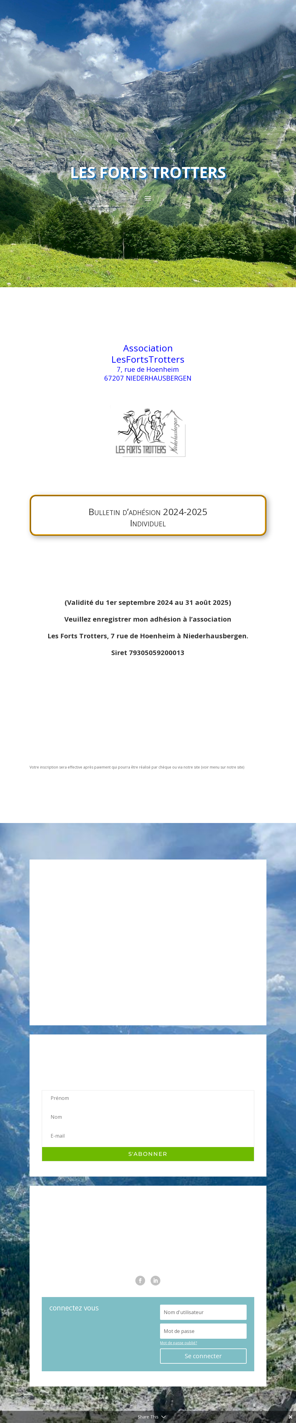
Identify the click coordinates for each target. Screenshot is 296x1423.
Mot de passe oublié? (178, 1342)
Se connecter (203, 1356)
